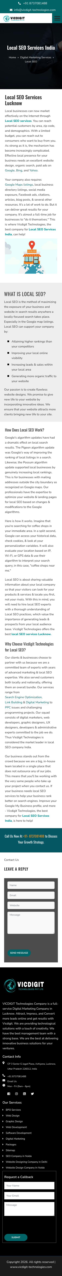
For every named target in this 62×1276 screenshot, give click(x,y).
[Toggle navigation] (57, 18)
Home (12, 57)
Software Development (19, 1133)
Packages (11, 1144)
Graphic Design (14, 1121)
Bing (19, 170)
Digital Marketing (37, 702)
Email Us (12, 1081)
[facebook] (8, 1093)
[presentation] (32, 942)
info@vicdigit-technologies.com (35, 10)
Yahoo (33, 170)
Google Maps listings (19, 185)
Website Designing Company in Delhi (26, 1162)
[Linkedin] (24, 1093)
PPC (8, 707)
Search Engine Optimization (23, 697)
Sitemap (10, 1150)
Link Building (13, 702)
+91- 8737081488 (33, 836)
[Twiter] (32, 1093)
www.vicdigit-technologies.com (31, 1267)
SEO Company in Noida (19, 1156)
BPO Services (13, 1110)
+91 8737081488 (35, 3)
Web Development (16, 1127)
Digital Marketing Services (35, 57)
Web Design (13, 1115)
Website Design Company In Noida (25, 1167)
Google (10, 170)
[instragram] (16, 1093)
